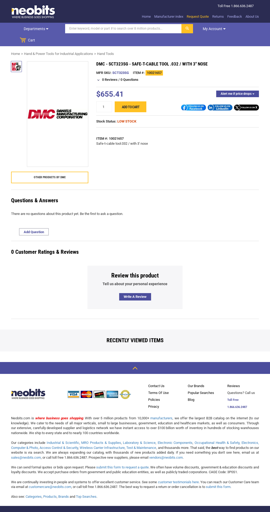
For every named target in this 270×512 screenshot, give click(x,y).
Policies (154, 388)
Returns (218, 16)
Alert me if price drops (237, 82)
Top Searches (86, 485)
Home (146, 16)
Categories (34, 485)
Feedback (234, 16)
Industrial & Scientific (63, 431)
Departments (28, 29)
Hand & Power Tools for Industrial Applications (58, 42)
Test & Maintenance (141, 436)
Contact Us (156, 374)
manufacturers (161, 406)
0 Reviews (110, 68)
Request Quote (198, 16)
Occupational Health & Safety (217, 431)
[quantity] (104, 95)
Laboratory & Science (139, 431)
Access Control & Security (59, 436)
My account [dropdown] (198, 29)
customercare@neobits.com (50, 475)
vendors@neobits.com (166, 446)
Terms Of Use (158, 381)
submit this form (218, 475)
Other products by (50, 165)
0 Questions (129, 68)
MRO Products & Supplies (101, 431)
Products (50, 485)
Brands (63, 485)
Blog (191, 388)
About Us (252, 16)
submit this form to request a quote (122, 456)
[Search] (108, 28)
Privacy (153, 395)
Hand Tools (105, 42)
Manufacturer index (168, 16)
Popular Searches (201, 381)
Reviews (233, 374)
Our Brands (196, 374)
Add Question (34, 220)
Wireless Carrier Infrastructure (102, 436)
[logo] (33, 12)
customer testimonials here (178, 470)
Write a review (135, 285)
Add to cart (130, 95)
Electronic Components (175, 431)
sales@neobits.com (26, 446)
